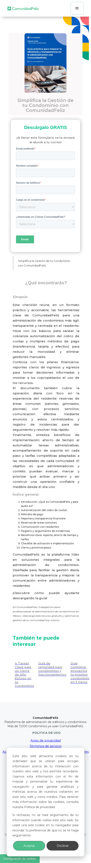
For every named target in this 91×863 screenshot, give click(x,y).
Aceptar (29, 846)
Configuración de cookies (20, 858)
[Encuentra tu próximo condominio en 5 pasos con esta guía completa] (79, 668)
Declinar (63, 846)
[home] (23, 8)
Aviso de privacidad (46, 740)
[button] (77, 8)
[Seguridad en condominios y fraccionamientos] (52, 664)
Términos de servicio (45, 746)
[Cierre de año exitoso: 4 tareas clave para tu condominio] (24, 670)
